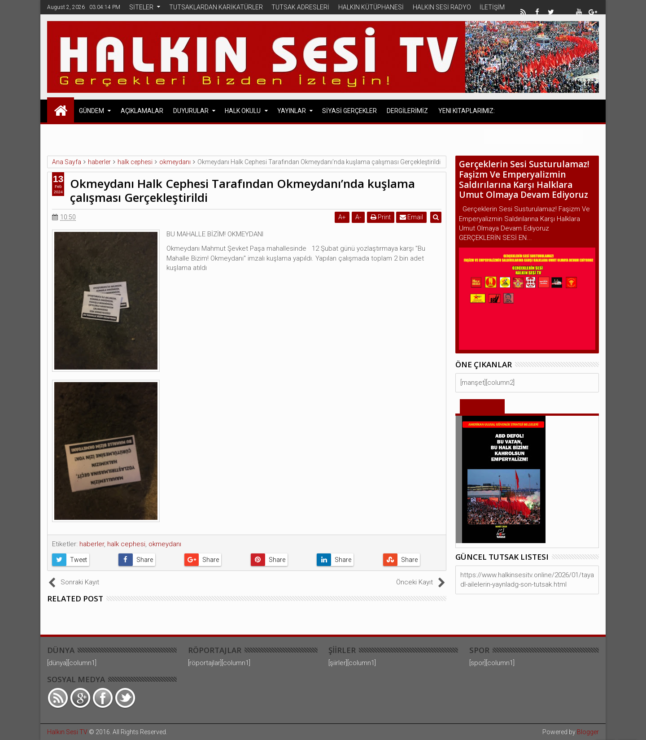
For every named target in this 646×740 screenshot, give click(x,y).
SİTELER (141, 7)
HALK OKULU (243, 110)
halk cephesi (126, 544)
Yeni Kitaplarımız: (466, 110)
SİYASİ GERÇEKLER (349, 110)
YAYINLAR (291, 110)
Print (381, 217)
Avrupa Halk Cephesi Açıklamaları (135, 135)
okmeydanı (164, 544)
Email (411, 217)
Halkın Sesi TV (67, 732)
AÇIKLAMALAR (142, 110)
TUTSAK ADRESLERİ (300, 7)
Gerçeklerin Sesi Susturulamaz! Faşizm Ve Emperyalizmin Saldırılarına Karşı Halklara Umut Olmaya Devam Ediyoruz (524, 179)
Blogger (588, 732)
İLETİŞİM (492, 7)
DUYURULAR (191, 110)
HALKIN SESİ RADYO (442, 7)
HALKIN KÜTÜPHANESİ (371, 7)
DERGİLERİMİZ (407, 110)
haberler (91, 544)
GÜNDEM (91, 110)
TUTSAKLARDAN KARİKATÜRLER (216, 7)
